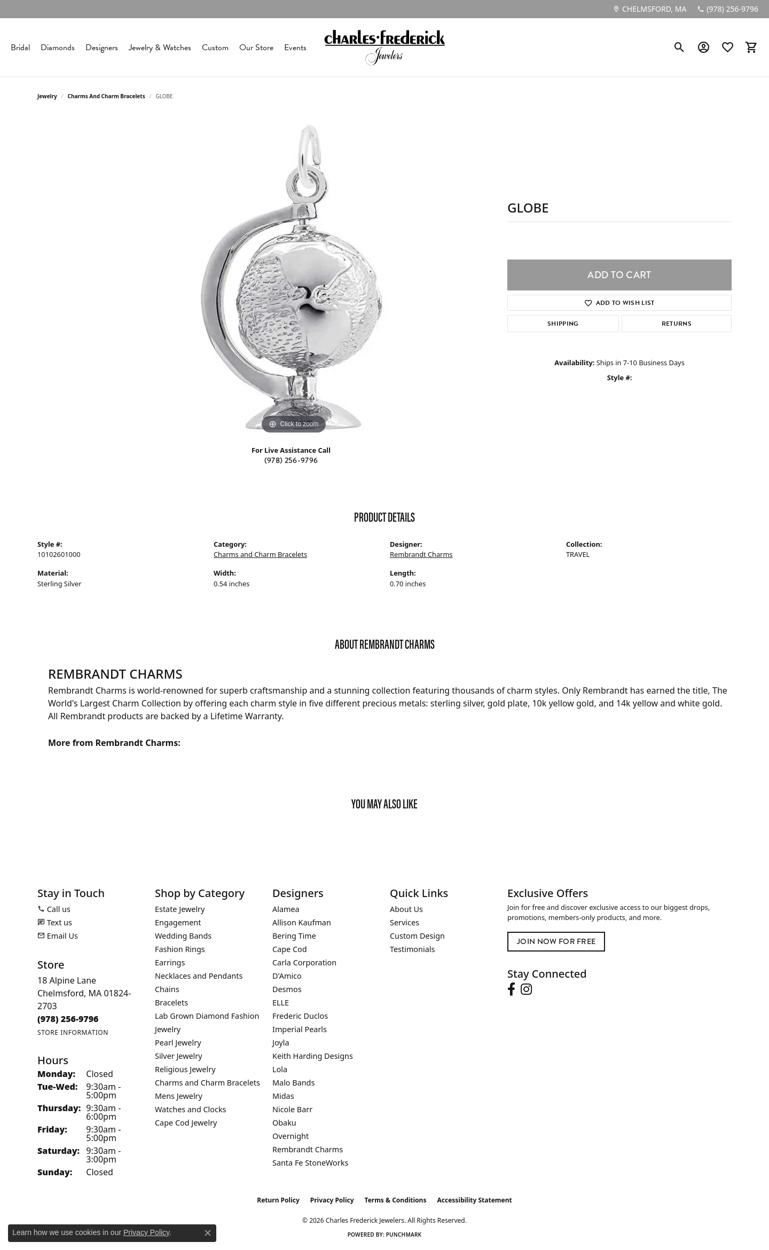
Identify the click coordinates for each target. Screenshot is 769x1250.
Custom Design (417, 936)
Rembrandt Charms (421, 554)
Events (295, 47)
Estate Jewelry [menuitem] (180, 909)
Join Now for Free (556, 941)
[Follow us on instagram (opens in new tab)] (526, 989)
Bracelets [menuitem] (171, 1002)
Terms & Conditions (396, 1200)
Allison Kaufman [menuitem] (301, 922)
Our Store (256, 47)
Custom (215, 47)
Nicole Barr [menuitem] (292, 1109)
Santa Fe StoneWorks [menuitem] (310, 1163)
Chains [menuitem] (167, 989)
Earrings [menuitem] (170, 962)
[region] (294, 276)
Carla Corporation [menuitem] (304, 962)
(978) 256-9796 (291, 460)
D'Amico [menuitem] (287, 976)
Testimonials (412, 949)
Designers (101, 47)
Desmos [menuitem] (287, 989)
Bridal (20, 47)
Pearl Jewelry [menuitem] (178, 1042)
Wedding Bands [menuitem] (183, 936)
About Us (406, 909)
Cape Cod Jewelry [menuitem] (186, 1123)
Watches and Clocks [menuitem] (190, 1109)
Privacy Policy (332, 1200)
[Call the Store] (68, 1019)
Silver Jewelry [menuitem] (178, 1056)
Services (404, 922)
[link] (649, 9)
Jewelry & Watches (160, 47)
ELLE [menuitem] (280, 1002)
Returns (677, 323)
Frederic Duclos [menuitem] (300, 1016)
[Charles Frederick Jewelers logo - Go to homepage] (384, 47)
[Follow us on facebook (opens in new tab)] (511, 989)
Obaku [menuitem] (284, 1123)
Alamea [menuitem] (286, 909)
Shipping (563, 323)
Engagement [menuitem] (178, 922)
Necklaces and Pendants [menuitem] (198, 976)
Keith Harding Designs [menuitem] (312, 1056)
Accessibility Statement (474, 1200)
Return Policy (278, 1200)
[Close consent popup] (208, 1233)
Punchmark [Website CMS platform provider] (404, 1234)
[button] (679, 47)
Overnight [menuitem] (290, 1136)
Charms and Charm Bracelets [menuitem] (207, 1083)
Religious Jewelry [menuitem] (185, 1069)
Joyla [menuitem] (280, 1042)
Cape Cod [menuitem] (289, 949)
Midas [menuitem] (283, 1096)
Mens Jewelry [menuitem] (178, 1096)
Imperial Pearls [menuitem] (299, 1029)
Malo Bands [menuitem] (293, 1083)
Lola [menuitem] (279, 1069)
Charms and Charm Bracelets (106, 96)
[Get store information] (72, 1032)
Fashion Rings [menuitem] (180, 949)
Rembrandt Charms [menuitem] (307, 1149)
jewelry (47, 96)
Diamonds (58, 47)
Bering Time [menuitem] (294, 936)
